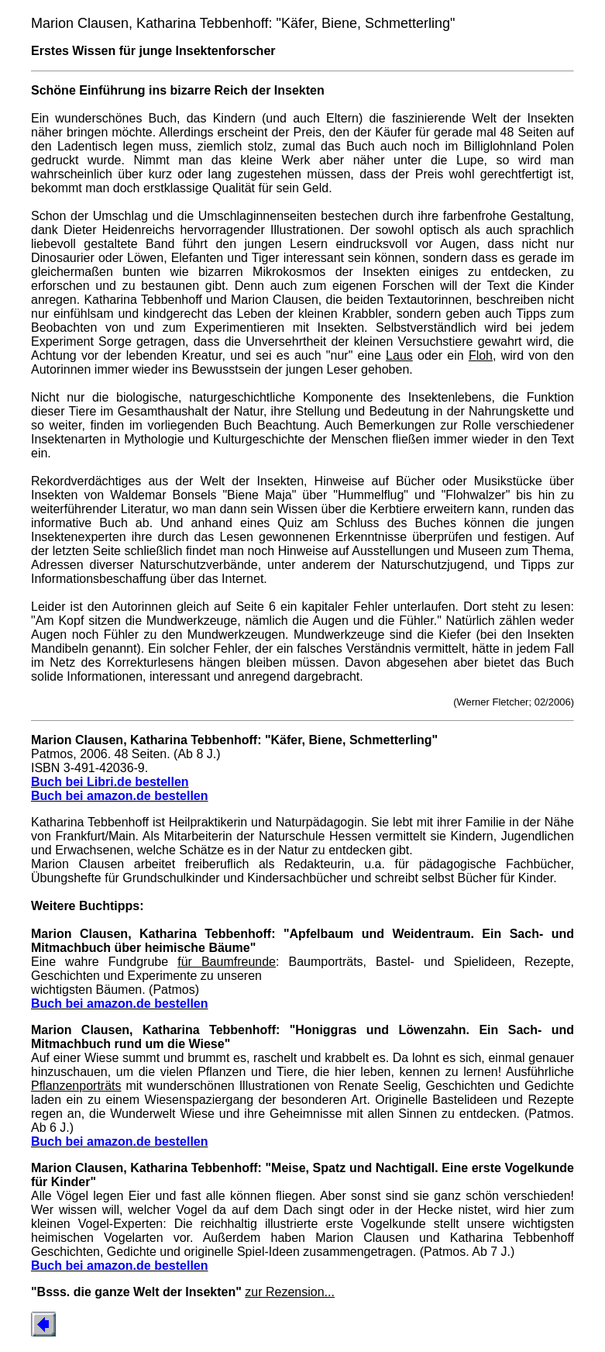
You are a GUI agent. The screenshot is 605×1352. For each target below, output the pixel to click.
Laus (399, 355)
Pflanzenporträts (76, 1085)
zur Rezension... (290, 1292)
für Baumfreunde (226, 961)
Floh (481, 355)
